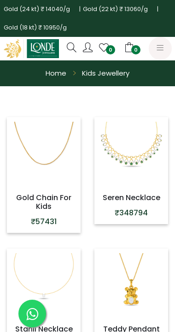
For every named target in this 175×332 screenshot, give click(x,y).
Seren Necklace (131, 197)
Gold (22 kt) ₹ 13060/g (115, 9)
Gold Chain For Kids (43, 202)
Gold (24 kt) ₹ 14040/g (37, 9)
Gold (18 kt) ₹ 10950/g (35, 27)
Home (56, 73)
